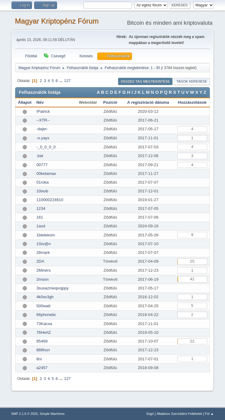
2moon (42, 279)
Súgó (150, 413)
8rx (39, 359)
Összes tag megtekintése (145, 81)
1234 (40, 208)
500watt (43, 306)
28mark (43, 252)
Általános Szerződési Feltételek (179, 413)
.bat (39, 155)
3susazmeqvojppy (52, 288)
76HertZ (43, 332)
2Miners (43, 270)
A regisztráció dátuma (148, 102)
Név (39, 102)
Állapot (24, 102)
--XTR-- (43, 120)
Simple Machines (52, 413)
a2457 (41, 367)
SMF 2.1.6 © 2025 (24, 413)
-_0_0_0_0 (46, 147)
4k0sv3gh (44, 297)
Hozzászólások (192, 102)
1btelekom (45, 235)
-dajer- (42, 129)
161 (39, 217)
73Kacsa (44, 323)
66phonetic (46, 314)
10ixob (42, 191)
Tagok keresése (191, 81)
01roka (42, 182)
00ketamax (46, 173)
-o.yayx (42, 138)
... (61, 80)
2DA (40, 261)
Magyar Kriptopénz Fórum (56, 21)
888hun (43, 350)
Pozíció (110, 102)
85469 (41, 341)
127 (67, 80)
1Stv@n (43, 244)
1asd (40, 226)
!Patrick (43, 111)
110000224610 (49, 199)
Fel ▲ (209, 413)
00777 (41, 165)
